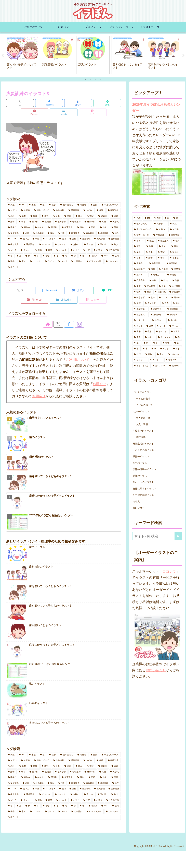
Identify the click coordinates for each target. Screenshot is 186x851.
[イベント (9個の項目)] (62, 250)
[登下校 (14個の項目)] (34, 221)
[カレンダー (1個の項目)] (112, 261)
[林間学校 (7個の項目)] (90, 221)
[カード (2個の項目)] (63, 261)
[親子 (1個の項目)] (53, 204)
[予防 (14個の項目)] (36, 238)
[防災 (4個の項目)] (104, 227)
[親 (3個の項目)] (43, 204)
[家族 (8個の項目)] (33, 204)
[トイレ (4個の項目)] (88, 210)
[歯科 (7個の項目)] (73, 238)
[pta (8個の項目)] (22, 204)
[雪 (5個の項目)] (74, 255)
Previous (2, 55)
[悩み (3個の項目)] (51, 233)
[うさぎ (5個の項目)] (93, 255)
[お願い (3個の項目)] (13, 210)
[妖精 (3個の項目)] (116, 255)
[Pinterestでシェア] (34, 112)
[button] (93, 112)
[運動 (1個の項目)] (38, 250)
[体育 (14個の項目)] (34, 216)
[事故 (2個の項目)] (81, 227)
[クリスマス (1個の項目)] (113, 250)
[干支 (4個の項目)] (86, 250)
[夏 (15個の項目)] (19, 255)
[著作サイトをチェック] (52, 324)
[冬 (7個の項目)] (37, 255)
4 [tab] (100, 79)
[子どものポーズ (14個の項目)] (110, 204)
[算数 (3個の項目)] (23, 216)
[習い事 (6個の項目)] (102, 244)
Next (183, 55)
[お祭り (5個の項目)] (98, 250)
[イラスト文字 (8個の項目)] (94, 261)
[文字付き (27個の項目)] (77, 261)
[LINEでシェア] (107, 103)
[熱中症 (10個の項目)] (24, 238)
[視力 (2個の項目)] (62, 238)
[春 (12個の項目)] (11, 255)
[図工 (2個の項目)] (79, 216)
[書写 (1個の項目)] (91, 216)
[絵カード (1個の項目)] (64, 267)
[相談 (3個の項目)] (62, 233)
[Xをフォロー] (59, 324)
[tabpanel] (22, 55)
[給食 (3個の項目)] (12, 221)
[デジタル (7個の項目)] (45, 244)
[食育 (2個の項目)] (22, 221)
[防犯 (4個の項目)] (92, 227)
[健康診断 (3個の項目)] (103, 233)
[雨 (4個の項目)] (65, 255)
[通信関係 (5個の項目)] (29, 244)
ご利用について (77, 359)
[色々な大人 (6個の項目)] (67, 204)
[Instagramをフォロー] (75, 324)
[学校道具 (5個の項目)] (59, 210)
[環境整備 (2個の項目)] (74, 210)
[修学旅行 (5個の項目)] (75, 221)
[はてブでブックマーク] (78, 103)
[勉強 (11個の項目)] (100, 210)
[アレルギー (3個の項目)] (49, 238)
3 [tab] (95, 79)
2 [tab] (90, 79)
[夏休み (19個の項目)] (26, 227)
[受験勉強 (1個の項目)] (114, 238)
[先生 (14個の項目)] (12, 204)
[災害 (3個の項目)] (115, 227)
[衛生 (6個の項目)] (116, 233)
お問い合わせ (156, 670)
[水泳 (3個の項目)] (45, 216)
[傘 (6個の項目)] (82, 255)
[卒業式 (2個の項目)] (13, 227)
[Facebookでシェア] (49, 103)
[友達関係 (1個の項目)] (74, 233)
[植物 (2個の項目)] (46, 255)
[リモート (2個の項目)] (60, 244)
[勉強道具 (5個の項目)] (113, 210)
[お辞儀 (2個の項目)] (26, 210)
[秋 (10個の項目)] (28, 255)
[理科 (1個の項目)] (12, 216)
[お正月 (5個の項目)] (75, 250)
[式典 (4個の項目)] (103, 221)
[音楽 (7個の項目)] (57, 216)
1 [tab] (85, 79)
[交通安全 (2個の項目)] (67, 227)
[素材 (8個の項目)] (23, 261)
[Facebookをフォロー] (67, 324)
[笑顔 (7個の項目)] (94, 204)
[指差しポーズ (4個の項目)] (42, 210)
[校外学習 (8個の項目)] (61, 221)
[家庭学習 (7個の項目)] (99, 238)
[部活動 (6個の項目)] (53, 227)
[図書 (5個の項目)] (115, 216)
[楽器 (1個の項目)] (68, 216)
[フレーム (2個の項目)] (36, 261)
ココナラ (169, 571)
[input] (157, 536)
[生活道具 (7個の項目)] (14, 244)
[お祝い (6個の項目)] (75, 244)
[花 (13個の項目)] (56, 255)
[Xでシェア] (20, 103)
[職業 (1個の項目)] (49, 250)
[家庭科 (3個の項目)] (103, 216)
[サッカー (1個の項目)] (26, 250)
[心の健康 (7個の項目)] (38, 233)
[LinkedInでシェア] (63, 112)
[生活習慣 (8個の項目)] (85, 238)
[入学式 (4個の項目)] (115, 221)
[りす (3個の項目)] (105, 255)
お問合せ (99, 384)
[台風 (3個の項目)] (26, 233)
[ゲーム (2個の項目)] (12, 250)
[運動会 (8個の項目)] (47, 221)
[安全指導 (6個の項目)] (13, 233)
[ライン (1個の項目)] (50, 261)
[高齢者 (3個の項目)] (82, 204)
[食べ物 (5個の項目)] (89, 244)
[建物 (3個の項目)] (12, 261)
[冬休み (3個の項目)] (39, 227)
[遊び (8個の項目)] (115, 244)
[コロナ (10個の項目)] (12, 238)
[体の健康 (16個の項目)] (89, 233)
